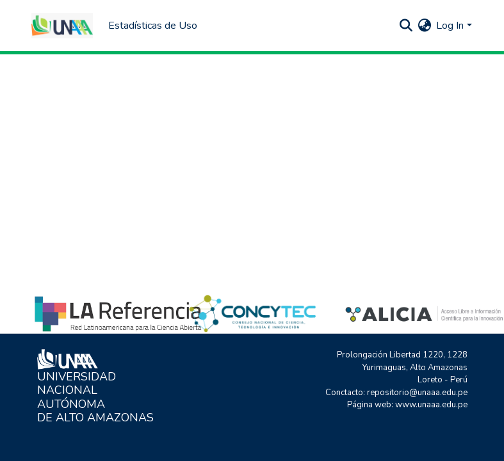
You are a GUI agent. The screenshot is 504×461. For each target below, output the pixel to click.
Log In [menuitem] (450, 26)
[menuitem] (424, 25)
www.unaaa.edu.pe (431, 404)
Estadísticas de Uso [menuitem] (152, 26)
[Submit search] (406, 25)
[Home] (62, 25)
